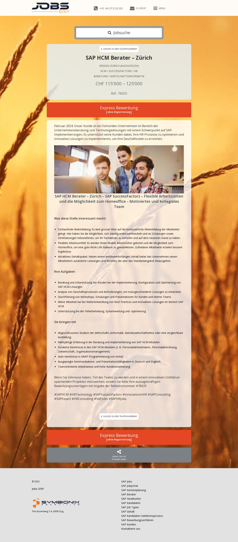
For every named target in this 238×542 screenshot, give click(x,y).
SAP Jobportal (129, 486)
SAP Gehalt (128, 511)
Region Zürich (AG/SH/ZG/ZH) (119, 66)
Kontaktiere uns (130, 528)
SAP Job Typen (130, 507)
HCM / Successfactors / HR (119, 71)
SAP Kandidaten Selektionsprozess (142, 516)
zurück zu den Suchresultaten (119, 49)
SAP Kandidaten (130, 503)
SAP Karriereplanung (133, 490)
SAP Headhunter (131, 498)
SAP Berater (128, 494)
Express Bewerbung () (119, 110)
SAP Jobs (126, 481)
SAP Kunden (128, 524)
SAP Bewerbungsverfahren (137, 520)
